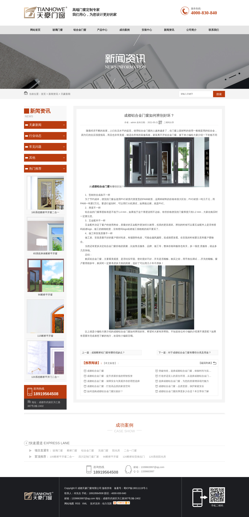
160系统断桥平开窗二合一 (45, 212)
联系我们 (214, 29)
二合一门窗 (130, 450)
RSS (78, 503)
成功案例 (124, 29)
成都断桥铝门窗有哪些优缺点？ (108, 352)
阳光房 (116, 450)
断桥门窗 (72, 450)
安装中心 (147, 29)
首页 (43, 94)
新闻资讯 (169, 29)
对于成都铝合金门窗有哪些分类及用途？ (189, 352)
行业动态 (35, 135)
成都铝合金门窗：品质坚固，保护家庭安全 (181, 386)
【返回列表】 (206, 363)
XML (85, 503)
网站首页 (35, 29)
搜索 (219, 94)
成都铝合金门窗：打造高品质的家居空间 (108, 386)
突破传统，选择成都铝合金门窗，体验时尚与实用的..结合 (186, 370)
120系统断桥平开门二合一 (45, 377)
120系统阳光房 (157, 456)
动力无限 (107, 503)
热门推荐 (35, 168)
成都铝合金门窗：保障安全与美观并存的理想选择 (113, 381)
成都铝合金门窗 (95, 370)
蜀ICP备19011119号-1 (135, 488)
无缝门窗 (103, 450)
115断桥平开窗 (45, 335)
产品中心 (102, 29)
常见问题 (35, 146)
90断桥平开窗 (45, 294)
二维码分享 (169, 122)
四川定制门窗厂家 (89, 456)
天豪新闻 (65, 94)
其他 (32, 157)
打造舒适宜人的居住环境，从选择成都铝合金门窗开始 (186, 376)
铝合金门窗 (79, 29)
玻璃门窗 (57, 29)
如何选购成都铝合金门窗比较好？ (105, 391)
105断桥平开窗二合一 (62, 456)
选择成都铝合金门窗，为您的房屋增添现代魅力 (184, 381)
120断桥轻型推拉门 (134, 456)
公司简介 (191, 29)
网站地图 (69, 503)
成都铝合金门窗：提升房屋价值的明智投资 (110, 376)
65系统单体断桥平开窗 (45, 253)
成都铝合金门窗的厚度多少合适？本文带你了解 (184, 391)
